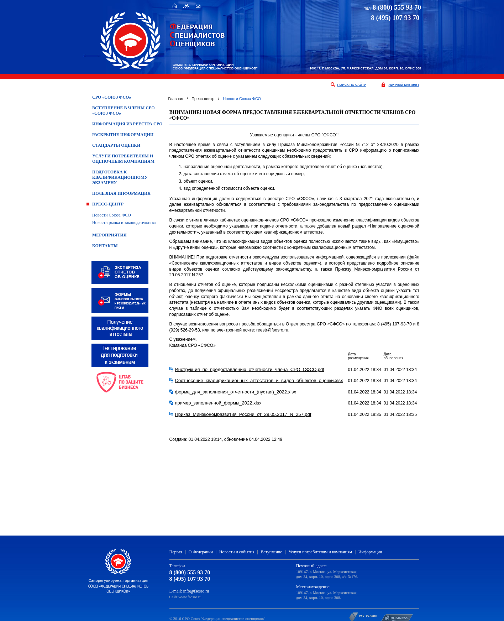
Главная (175, 98)
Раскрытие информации (122, 134)
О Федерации (201, 551)
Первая (175, 551)
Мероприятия (109, 235)
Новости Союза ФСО (111, 215)
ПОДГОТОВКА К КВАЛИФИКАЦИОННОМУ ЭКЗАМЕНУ (120, 177)
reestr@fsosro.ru (272, 330)
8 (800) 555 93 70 (397, 7)
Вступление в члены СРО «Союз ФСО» (123, 110)
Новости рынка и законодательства (124, 222)
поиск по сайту (351, 85)
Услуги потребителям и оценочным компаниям (123, 158)
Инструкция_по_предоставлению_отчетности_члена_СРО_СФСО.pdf (249, 369)
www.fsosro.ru (189, 597)
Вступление (271, 551)
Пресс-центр (108, 204)
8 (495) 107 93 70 (189, 579)
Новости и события (236, 551)
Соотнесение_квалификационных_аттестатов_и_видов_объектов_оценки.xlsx (259, 380)
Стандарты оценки (116, 145)
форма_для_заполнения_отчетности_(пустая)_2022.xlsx (235, 392)
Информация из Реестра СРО (127, 123)
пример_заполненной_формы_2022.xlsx (218, 403)
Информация (370, 551)
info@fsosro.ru (196, 591)
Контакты (105, 245)
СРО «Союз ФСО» (111, 97)
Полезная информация (121, 193)
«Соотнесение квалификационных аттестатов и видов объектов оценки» (244, 263)
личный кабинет (404, 85)
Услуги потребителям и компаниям (320, 551)
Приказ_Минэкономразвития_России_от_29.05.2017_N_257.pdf (243, 414)
